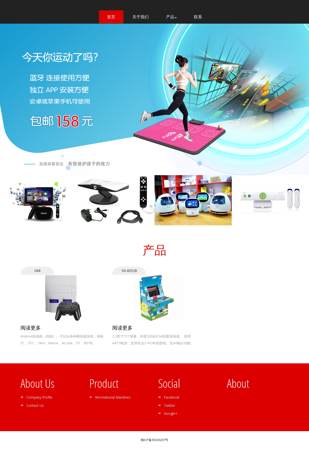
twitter (169, 405)
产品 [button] (171, 17)
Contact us (35, 405)
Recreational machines (113, 397)
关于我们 (140, 17)
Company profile (39, 397)
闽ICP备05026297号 (154, 440)
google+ (170, 413)
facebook (171, 397)
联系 (198, 17)
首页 (115, 17)
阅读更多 (31, 327)
